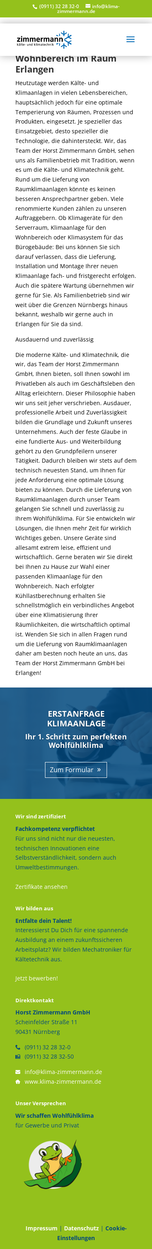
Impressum (42, 1228)
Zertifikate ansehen (41, 886)
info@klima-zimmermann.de (63, 1072)
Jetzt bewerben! (36, 978)
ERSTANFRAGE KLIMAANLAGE (76, 718)
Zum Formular (72, 769)
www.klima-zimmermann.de (63, 1081)
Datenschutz (81, 1228)
